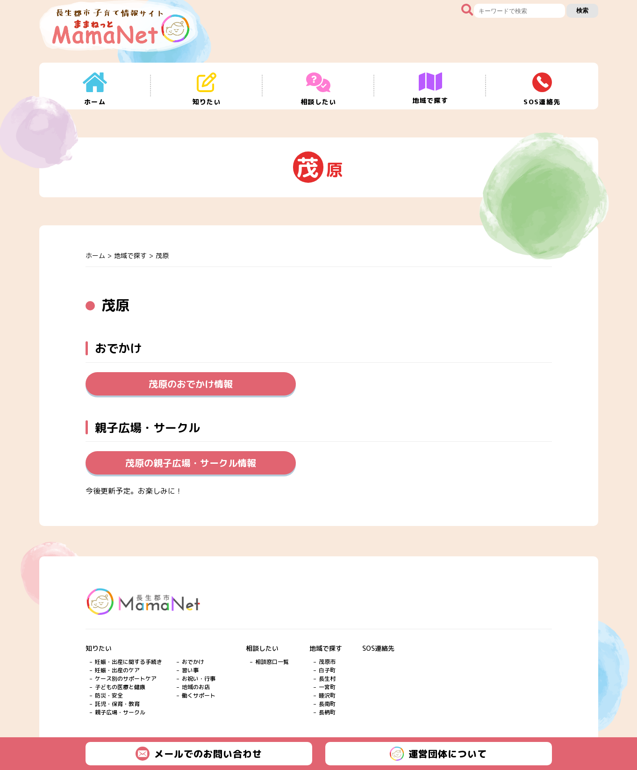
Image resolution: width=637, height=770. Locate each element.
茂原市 (327, 662)
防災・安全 (109, 695)
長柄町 (327, 712)
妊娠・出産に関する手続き (128, 662)
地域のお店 (196, 687)
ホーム (95, 255)
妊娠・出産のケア (117, 670)
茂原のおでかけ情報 (191, 383)
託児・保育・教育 (117, 704)
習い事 (190, 670)
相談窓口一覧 (272, 662)
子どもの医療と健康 (120, 687)
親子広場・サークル (120, 712)
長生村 (327, 679)
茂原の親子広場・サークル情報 (190, 462)
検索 (582, 10)
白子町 (327, 670)
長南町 (327, 704)
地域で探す (130, 255)
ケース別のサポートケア (126, 679)
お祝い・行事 (198, 679)
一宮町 (327, 687)
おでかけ (193, 662)
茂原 (162, 255)
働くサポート (198, 695)
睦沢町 (327, 695)
